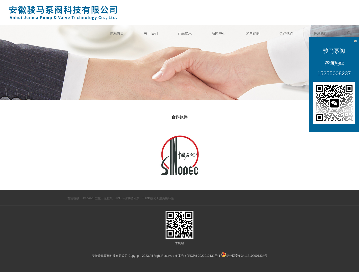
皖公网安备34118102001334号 (246, 256)
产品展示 (185, 33)
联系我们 (320, 33)
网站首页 (117, 33)
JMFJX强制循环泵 (127, 198)
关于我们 (151, 33)
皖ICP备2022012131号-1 (203, 256)
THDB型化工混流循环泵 (158, 198)
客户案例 (253, 33)
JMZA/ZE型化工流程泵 (97, 198)
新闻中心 (219, 33)
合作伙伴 (286, 33)
